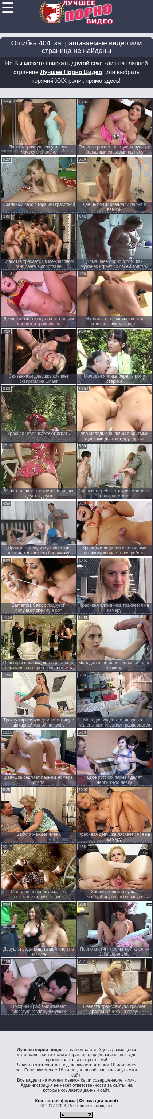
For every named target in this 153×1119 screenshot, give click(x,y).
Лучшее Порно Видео (71, 72)
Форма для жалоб (98, 1100)
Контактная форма (55, 1100)
